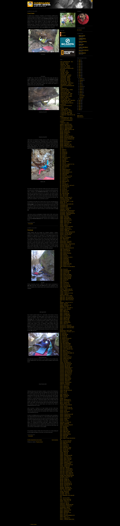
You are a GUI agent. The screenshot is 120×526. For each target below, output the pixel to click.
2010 (80, 106)
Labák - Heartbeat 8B (64, 258)
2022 (80, 66)
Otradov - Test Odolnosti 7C (65, 362)
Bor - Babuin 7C (63, 150)
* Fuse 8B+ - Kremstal (64, 72)
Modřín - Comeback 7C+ (65, 313)
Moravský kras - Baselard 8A (65, 325)
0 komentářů (30, 223)
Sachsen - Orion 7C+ (64, 412)
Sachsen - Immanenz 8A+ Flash (66, 408)
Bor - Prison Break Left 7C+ (65, 177)
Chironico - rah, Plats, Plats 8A (66, 233)
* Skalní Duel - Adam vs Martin (66, 96)
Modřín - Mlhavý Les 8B (64, 318)
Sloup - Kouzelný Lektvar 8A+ (66, 440)
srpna (81, 84)
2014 (80, 100)
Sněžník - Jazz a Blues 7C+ (65, 456)
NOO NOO (64, 35)
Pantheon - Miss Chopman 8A (66, 363)
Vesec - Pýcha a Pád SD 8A (65, 499)
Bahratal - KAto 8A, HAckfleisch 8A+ (67, 138)
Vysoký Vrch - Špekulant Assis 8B (66, 504)
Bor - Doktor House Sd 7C (65, 157)
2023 (80, 64)
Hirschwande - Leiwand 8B (65, 214)
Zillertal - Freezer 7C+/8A (65, 508)
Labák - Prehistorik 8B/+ (64, 271)
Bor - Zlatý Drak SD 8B (64, 193)
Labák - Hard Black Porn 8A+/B (66, 257)
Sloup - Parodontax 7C (64, 446)
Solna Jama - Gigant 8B (64, 467)
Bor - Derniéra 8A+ (63, 153)
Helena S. (63, 32)
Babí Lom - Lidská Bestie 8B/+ (66, 128)
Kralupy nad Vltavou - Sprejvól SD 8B (67, 243)
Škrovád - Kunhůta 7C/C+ (65, 480)
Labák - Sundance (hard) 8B (65, 277)
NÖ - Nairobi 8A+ (63, 333)
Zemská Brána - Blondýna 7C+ (66, 505)
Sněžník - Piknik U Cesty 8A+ (66, 459)
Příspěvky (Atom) (39, 441)
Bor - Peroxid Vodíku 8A (64, 170)
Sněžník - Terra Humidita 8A (65, 463)
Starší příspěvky (55, 439)
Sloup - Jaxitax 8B (63, 436)
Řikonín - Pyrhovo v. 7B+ (65, 403)
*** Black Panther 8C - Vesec (65, 101)
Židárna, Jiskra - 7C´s (64, 516)
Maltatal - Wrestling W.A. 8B (65, 305)
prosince (81, 78)
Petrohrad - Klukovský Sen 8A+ (66, 371)
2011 (80, 105)
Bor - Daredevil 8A (63, 152)
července (81, 86)
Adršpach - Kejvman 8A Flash (66, 124)
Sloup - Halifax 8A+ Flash (65, 431)
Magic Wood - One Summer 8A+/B (67, 298)
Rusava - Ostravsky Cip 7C (65, 399)
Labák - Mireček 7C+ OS (65, 265)
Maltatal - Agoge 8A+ (64, 303)
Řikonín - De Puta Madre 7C (65, 400)
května (81, 89)
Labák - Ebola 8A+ (63, 254)
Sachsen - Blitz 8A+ (64, 406)
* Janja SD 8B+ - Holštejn (65, 77)
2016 (80, 75)
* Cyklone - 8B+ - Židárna (65, 65)
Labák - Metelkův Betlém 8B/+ (66, 263)
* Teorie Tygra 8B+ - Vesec (65, 98)
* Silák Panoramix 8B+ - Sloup (66, 94)
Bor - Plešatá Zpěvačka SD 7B (66, 172)
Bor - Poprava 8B (63, 174)
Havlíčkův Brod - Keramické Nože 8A (67, 210)
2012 (80, 103)
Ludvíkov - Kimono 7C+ (64, 291)
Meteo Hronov (80, 115)
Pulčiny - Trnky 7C (63, 392)
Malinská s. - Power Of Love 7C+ (66, 302)
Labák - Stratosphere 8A (65, 249)
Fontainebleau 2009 (64, 205)
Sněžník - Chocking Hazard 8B (66, 455)
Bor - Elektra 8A (63, 160)
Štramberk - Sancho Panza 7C (66, 488)
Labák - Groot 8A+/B (64, 255)
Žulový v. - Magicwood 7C (65, 517)
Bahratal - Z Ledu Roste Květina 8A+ (67, 146)
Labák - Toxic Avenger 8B (65, 285)
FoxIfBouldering (82, 38)
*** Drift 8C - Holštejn (64, 108)
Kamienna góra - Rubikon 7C (65, 242)
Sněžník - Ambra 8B (64, 452)
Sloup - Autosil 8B (63, 427)
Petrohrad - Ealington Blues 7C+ (66, 367)
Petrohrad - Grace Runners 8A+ (66, 370)
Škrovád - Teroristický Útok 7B (66, 484)
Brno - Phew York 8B (64, 194)
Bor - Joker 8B (63, 162)
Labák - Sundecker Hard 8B (65, 278)
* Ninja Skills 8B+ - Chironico (65, 84)
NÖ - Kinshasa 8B (63, 335)
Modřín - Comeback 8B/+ (65, 314)
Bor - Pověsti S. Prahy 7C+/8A (66, 176)
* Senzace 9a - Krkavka (64, 90)
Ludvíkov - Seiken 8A (64, 294)
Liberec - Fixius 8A (63, 287)
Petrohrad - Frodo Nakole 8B (65, 368)
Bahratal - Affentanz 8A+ (65, 130)
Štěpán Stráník (82, 35)
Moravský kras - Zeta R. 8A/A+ (66, 330)
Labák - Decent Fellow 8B (65, 250)
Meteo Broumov (80, 116)
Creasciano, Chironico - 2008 (65, 198)
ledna (81, 98)
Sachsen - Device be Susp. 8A (66, 407)
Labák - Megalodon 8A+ (64, 262)
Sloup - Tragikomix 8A (64, 451)
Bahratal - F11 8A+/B (64, 133)
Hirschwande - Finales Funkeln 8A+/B (67, 213)
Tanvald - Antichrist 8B (64, 491)
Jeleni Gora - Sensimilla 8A (65, 237)
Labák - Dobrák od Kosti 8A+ (65, 253)
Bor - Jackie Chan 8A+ (64, 161)
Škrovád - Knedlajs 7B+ (64, 479)
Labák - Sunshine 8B (64, 279)
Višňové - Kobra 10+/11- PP (65, 500)
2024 (80, 63)
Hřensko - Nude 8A (64, 225)
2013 (80, 101)
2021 (80, 67)
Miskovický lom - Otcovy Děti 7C (66, 307)
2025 (80, 61)
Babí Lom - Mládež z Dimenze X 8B (67, 129)
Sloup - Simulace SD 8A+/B (65, 448)
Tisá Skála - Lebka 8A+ (64, 492)
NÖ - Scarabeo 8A (63, 337)
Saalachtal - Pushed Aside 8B (66, 404)
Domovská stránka (38, 439)
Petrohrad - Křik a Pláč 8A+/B (66, 372)
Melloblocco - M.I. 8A (64, 306)
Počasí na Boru (34, 524)
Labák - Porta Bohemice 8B (65, 270)
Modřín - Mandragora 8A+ (65, 317)
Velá (61, 496)
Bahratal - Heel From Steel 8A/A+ (66, 136)
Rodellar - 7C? (63, 398)
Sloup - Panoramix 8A (64, 444)
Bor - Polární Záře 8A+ (64, 173)
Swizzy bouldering (83, 41)
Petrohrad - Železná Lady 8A (65, 382)
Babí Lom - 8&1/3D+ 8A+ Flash (66, 125)
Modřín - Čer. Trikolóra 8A (65, 315)
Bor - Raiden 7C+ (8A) (64, 180)
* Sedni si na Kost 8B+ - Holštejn (66, 89)
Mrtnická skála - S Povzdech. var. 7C (67, 331)
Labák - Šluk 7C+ (63, 281)
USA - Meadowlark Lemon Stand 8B (67, 495)
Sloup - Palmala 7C (64, 443)
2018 (80, 72)
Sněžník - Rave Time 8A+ (65, 460)
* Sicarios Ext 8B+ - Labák (65, 92)
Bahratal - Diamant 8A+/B (65, 132)
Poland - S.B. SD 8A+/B (64, 388)
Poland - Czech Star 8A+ (65, 384)
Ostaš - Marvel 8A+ (64, 350)
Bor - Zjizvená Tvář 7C (64, 190)
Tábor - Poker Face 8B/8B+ (65, 489)
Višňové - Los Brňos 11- (64, 501)
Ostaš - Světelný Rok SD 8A (65, 358)
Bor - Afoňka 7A (63, 149)
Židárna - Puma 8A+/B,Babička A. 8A (67, 515)
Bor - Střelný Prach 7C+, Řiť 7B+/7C (67, 185)
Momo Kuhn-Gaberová (83, 50)
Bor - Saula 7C (63, 182)
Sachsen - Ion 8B (63, 410)
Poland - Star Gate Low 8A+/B (66, 390)
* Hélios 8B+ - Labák (64, 73)
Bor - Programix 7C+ (64, 178)
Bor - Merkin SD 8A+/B (64, 166)
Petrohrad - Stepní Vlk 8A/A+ (65, 378)
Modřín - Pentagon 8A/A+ (65, 321)
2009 (80, 108)
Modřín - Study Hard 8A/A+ (65, 322)
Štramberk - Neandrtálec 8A (65, 487)
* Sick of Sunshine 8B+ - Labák (66, 93)
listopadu (81, 80)
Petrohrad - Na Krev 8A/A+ (65, 376)
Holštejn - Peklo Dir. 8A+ (65, 221)
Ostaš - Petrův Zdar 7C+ (65, 355)
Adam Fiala (81, 44)
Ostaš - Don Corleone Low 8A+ (66, 346)
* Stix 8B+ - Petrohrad (64, 97)
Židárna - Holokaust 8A (64, 511)
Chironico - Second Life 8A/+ (65, 234)
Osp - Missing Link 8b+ (64, 339)
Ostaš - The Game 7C (64, 359)
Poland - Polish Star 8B (64, 387)
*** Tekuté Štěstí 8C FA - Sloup (66, 117)
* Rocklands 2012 (63, 88)
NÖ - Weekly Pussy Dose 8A (65, 338)
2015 (80, 77)
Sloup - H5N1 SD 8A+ (64, 430)
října (81, 81)
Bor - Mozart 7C (63, 168)
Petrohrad (30, 230)
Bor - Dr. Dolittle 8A (64, 158)
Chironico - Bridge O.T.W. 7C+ (66, 229)
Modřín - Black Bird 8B (64, 311)
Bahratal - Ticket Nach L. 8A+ (66, 144)
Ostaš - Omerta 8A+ (64, 354)
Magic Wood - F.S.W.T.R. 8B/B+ (66, 295)
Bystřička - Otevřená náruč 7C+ (66, 197)
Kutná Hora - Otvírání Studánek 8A (67, 247)
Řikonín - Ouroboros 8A (64, 402)
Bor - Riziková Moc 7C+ (64, 181)
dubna (81, 91)
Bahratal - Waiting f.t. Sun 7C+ (66, 145)
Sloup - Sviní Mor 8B (64, 450)
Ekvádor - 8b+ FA (63, 202)
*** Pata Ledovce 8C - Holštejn (66, 110)
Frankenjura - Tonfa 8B (64, 209)
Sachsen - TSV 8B (63, 419)
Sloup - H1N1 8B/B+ (64, 428)
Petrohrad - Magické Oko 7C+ (66, 374)
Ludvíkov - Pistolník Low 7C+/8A (66, 293)
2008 (80, 109)
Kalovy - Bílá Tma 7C (64, 239)
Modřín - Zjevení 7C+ (64, 323)
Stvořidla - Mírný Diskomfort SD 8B (67, 475)
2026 (80, 60)
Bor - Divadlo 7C (63, 154)
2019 (80, 70)
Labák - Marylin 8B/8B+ (64, 261)
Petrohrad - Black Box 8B (65, 366)
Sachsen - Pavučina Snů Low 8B (66, 414)
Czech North (30, 13)
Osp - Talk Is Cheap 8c (64, 342)
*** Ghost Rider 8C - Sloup (65, 109)
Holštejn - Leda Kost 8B (64, 217)
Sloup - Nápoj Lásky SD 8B (65, 442)
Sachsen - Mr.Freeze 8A (65, 411)
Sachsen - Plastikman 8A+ (65, 415)
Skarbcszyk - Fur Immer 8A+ (65, 422)
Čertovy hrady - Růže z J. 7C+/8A (66, 201)
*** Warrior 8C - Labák (64, 122)
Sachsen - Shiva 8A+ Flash (65, 416)
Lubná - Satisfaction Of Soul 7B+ (66, 290)
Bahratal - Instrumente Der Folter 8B (67, 137)
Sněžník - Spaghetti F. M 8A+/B (66, 462)
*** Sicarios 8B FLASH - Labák (66, 113)
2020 (80, 69)
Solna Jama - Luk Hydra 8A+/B (66, 468)
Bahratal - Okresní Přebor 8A (65, 141)
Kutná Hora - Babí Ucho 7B (65, 245)
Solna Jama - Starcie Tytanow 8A (66, 472)
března (81, 92)
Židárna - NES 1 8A (64, 513)
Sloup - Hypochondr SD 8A (65, 434)
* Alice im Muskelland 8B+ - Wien (66, 61)
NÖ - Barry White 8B (64, 334)
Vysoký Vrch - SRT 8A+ (64, 503)
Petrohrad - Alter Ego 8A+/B (65, 364)
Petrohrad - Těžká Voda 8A (65, 379)
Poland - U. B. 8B (63, 391)
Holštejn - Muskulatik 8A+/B (65, 218)
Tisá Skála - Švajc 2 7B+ (65, 493)
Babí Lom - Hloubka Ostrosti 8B (66, 126)
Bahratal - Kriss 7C (63, 140)
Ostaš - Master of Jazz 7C (65, 351)
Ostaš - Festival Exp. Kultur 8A (66, 347)
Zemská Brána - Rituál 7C (65, 507)
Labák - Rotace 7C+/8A (64, 273)
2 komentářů (30, 436)
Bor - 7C (61, 148)
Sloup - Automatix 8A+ (64, 426)
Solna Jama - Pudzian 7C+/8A (66, 471)
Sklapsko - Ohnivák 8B (64, 423)
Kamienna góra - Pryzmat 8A (65, 241)
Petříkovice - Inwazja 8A (64, 383)
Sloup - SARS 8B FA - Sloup (65, 447)
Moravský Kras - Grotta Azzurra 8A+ (67, 326)
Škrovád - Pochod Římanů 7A (66, 483)
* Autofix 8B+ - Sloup (64, 64)
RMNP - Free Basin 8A (64, 395)
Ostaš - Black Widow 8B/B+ (65, 343)
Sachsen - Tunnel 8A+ (64, 420)
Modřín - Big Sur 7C (64, 310)
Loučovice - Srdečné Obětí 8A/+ (66, 289)
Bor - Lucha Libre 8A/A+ (64, 165)
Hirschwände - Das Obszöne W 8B (67, 212)
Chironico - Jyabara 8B (64, 230)
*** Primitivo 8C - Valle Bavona (66, 112)
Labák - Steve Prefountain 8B (66, 275)
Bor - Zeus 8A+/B (63, 189)
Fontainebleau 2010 (64, 206)
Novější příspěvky (30, 439)
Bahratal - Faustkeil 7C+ (64, 134)
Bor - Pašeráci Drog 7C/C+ (65, 169)
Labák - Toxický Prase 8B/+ (65, 286)
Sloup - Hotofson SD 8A (64, 432)
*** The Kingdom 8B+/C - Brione (66, 118)
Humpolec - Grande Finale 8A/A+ (66, 226)
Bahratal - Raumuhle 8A (64, 142)
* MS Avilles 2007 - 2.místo (65, 81)
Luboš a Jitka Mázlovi (83, 47)
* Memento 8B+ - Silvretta (65, 80)
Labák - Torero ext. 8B (64, 283)
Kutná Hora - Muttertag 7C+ (65, 246)
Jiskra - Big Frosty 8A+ (64, 238)
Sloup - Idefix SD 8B (64, 435)
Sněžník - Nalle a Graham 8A (65, 458)
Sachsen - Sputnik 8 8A (64, 418)
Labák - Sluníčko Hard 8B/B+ (65, 274)
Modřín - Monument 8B (64, 319)
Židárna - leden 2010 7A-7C (65, 512)
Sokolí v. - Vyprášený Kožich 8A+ (66, 464)
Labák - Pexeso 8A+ (64, 269)
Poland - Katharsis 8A (64, 386)
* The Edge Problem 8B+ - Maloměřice (67, 100)
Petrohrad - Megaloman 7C (65, 375)
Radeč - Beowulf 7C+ (64, 394)
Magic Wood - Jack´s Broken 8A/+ (66, 297)
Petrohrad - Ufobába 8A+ (65, 380)
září (80, 83)
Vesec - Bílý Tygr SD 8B (64, 497)
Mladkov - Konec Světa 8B (65, 309)
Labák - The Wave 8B (64, 282)
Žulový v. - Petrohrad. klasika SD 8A (67, 519)
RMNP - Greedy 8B (64, 396)
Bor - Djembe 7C (63, 156)
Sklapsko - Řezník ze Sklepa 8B (66, 424)
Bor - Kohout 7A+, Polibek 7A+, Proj (67, 164)
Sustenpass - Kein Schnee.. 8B (66, 476)
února (81, 94)
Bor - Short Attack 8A (64, 184)
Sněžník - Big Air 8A (64, 454)
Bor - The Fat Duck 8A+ (64, 186)
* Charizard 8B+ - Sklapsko (65, 76)
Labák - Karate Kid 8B (64, 259)
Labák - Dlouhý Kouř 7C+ (65, 251)
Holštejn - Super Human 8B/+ (66, 222)
